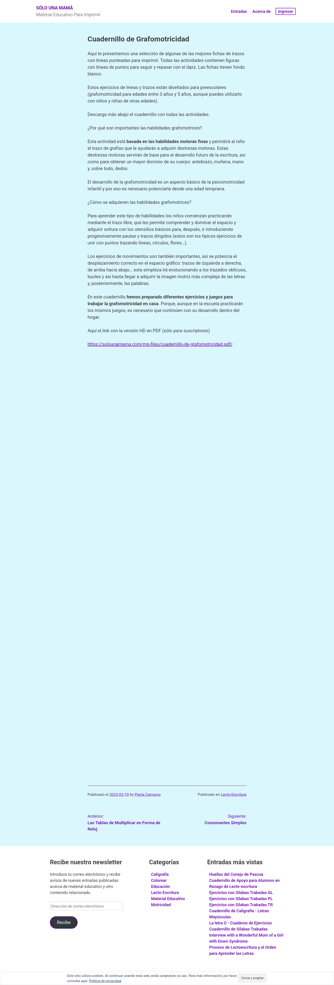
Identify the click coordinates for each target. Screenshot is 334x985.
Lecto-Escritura (233, 794)
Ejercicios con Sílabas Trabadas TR (241, 904)
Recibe (64, 922)
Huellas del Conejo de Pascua (236, 874)
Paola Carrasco (148, 794)
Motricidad (161, 904)
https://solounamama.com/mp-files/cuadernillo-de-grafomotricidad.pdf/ (160, 344)
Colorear (159, 880)
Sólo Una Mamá (54, 8)
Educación (160, 886)
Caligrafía (160, 874)
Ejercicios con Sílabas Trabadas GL (241, 892)
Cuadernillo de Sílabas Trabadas (238, 929)
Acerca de (261, 11)
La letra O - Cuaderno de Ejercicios (240, 923)
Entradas (239, 11)
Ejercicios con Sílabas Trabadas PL (241, 898)
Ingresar (285, 11)
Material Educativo (168, 898)
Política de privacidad (105, 981)
